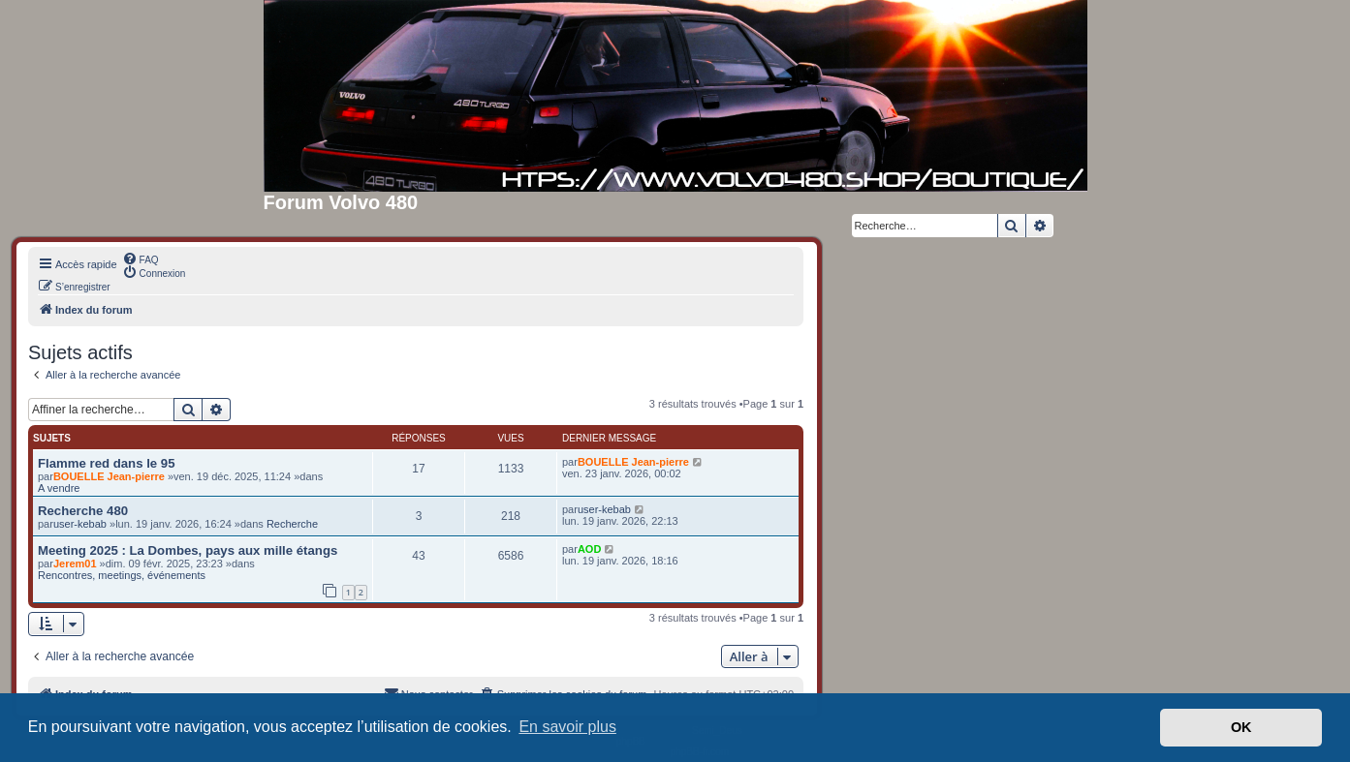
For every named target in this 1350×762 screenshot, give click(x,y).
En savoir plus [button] (567, 726)
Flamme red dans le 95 (106, 463)
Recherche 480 (83, 510)
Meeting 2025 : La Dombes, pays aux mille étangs (187, 550)
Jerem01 (75, 563)
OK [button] (1241, 727)
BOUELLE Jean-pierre (109, 476)
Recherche (292, 524)
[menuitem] (140, 258)
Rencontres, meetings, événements (121, 575)
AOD (589, 549)
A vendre (58, 488)
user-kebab (80, 524)
